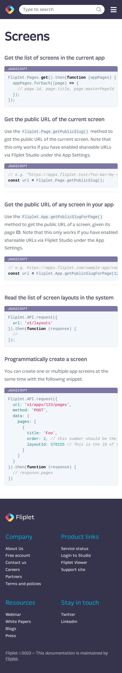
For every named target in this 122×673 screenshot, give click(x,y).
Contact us (15, 562)
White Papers (18, 621)
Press (10, 635)
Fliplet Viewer (74, 562)
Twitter (68, 614)
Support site (73, 569)
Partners (13, 576)
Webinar (13, 614)
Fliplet (11, 658)
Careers (12, 569)
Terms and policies (23, 583)
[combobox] (62, 9)
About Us (14, 548)
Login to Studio (76, 555)
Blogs (10, 628)
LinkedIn (69, 621)
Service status (75, 548)
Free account (17, 555)
